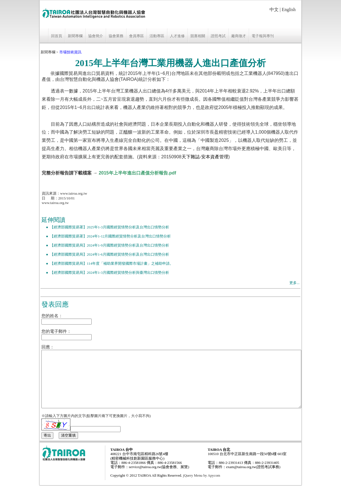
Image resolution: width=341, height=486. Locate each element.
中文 (274, 9)
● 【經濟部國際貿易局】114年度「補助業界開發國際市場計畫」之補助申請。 (107, 264)
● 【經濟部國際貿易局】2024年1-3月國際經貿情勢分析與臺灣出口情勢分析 (105, 273)
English (289, 9)
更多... (294, 283)
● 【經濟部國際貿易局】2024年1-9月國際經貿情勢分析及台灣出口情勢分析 (105, 245)
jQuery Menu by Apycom (201, 475)
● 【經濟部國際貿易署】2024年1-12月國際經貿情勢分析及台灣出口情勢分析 (106, 236)
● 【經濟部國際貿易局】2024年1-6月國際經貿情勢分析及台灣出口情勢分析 (105, 254)
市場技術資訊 (70, 52)
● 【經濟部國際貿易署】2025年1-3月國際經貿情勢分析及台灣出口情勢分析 (105, 227)
